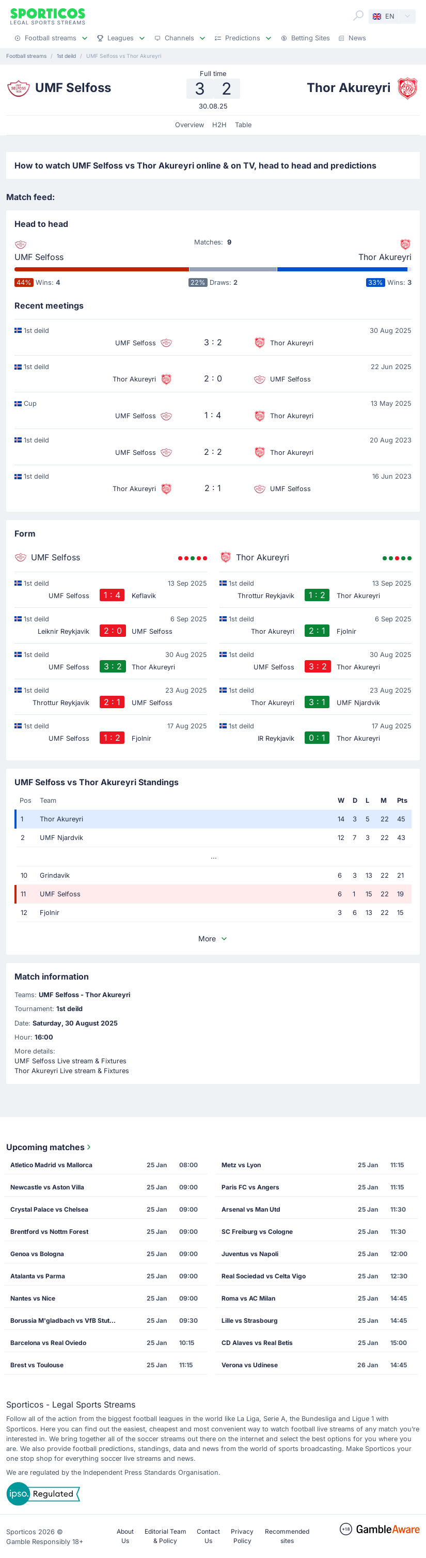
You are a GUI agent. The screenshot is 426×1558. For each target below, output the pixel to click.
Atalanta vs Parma (37, 1276)
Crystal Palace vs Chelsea (49, 1209)
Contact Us (208, 1536)
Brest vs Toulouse (37, 1365)
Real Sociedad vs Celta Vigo (264, 1276)
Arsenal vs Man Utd (251, 1209)
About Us (125, 1536)
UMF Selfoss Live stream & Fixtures (70, 1061)
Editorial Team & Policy (165, 1536)
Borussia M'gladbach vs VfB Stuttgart (66, 1320)
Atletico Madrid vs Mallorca (51, 1165)
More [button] (213, 938)
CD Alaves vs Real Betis (257, 1343)
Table (243, 125)
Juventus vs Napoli (250, 1254)
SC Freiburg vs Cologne (257, 1231)
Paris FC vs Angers (250, 1187)
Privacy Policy (242, 1536)
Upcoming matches (49, 1147)
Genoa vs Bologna (37, 1254)
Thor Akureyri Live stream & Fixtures (71, 1071)
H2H (219, 125)
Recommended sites (287, 1536)
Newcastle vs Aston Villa (47, 1187)
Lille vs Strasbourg (250, 1320)
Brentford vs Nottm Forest (49, 1231)
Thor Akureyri (385, 257)
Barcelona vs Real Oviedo (48, 1343)
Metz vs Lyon (241, 1165)
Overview (189, 125)
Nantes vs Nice (32, 1298)
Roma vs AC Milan (248, 1298)
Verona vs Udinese (250, 1365)
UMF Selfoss (39, 257)
